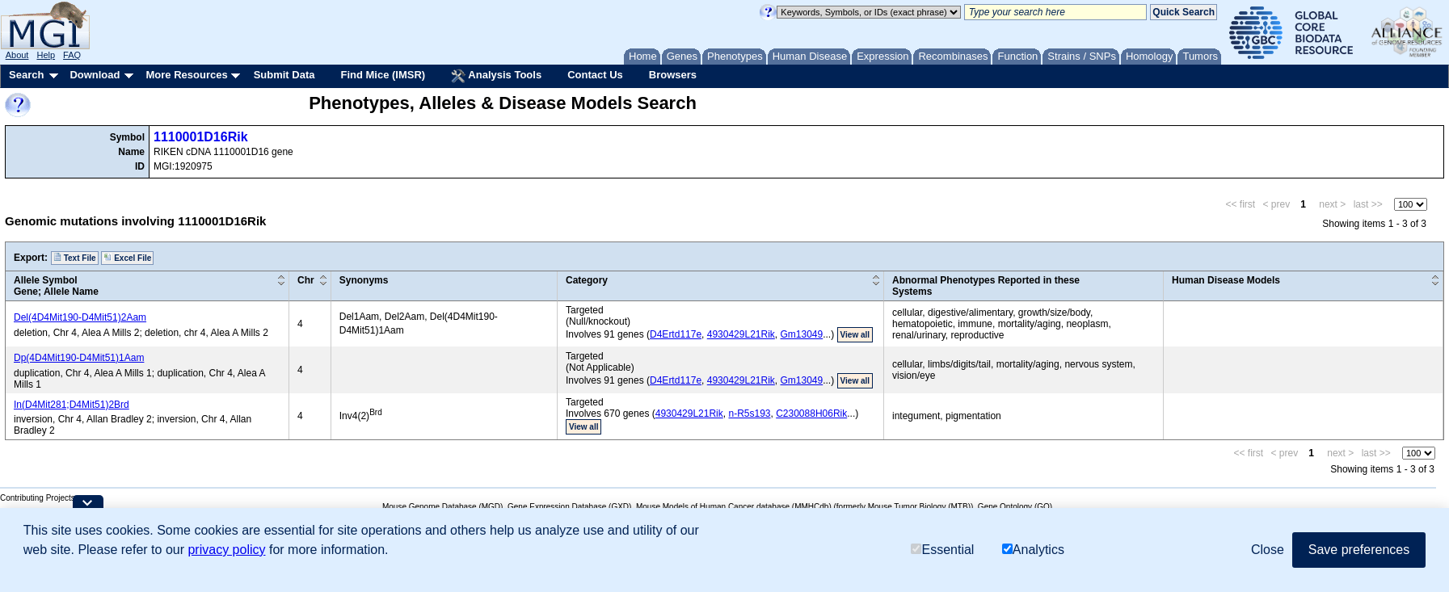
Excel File (127, 257)
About (17, 55)
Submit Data (284, 75)
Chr (305, 280)
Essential (942, 549)
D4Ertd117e (675, 334)
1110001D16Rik (201, 137)
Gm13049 (802, 334)
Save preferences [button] (1358, 549)
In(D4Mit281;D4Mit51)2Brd (71, 404)
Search (26, 75)
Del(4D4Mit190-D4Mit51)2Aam (80, 317)
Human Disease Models (1226, 280)
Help (45, 55)
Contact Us (595, 75)
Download (95, 75)
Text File (74, 257)
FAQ (72, 55)
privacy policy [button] (226, 549)
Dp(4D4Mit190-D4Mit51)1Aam (79, 357)
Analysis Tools (496, 76)
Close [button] (1267, 549)
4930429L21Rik (741, 334)
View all (855, 334)
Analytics (1033, 549)
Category (587, 280)
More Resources (186, 75)
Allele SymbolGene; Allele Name (56, 286)
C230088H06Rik (811, 413)
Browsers (673, 75)
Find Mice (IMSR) (382, 75)
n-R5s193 (749, 413)
